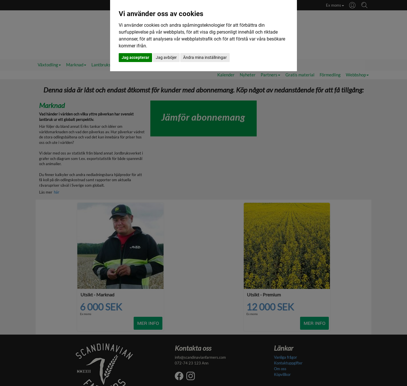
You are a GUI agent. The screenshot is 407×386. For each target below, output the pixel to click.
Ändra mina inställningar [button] (205, 57)
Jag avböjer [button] (166, 57)
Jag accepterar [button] (135, 57)
